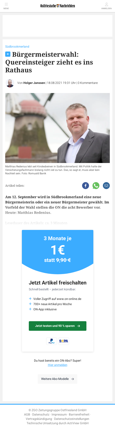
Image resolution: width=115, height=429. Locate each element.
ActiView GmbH (78, 423)
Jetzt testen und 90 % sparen (57, 326)
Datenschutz (40, 414)
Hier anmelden (57, 365)
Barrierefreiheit (79, 414)
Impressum (59, 414)
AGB (27, 414)
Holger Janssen (34, 83)
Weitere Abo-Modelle (57, 379)
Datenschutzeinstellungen (71, 419)
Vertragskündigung (39, 419)
